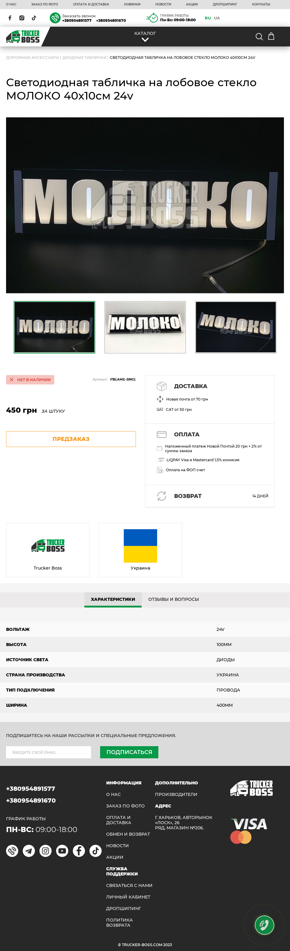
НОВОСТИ (163, 4)
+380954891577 (77, 20)
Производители (176, 794)
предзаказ (70, 439)
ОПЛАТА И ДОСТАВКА (91, 4)
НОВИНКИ (132, 4)
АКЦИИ (192, 4)
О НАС (11, 4)
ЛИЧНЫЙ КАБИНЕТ (128, 897)
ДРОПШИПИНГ (225, 4)
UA (217, 17)
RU (208, 17)
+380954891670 (111, 20)
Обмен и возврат (128, 834)
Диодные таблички (84, 57)
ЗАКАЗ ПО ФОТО (44, 4)
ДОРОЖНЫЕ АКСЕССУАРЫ (32, 57)
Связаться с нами (129, 885)
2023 (167, 945)
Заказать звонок (79, 15)
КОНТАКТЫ (261, 4)
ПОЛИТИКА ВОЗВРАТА (119, 923)
